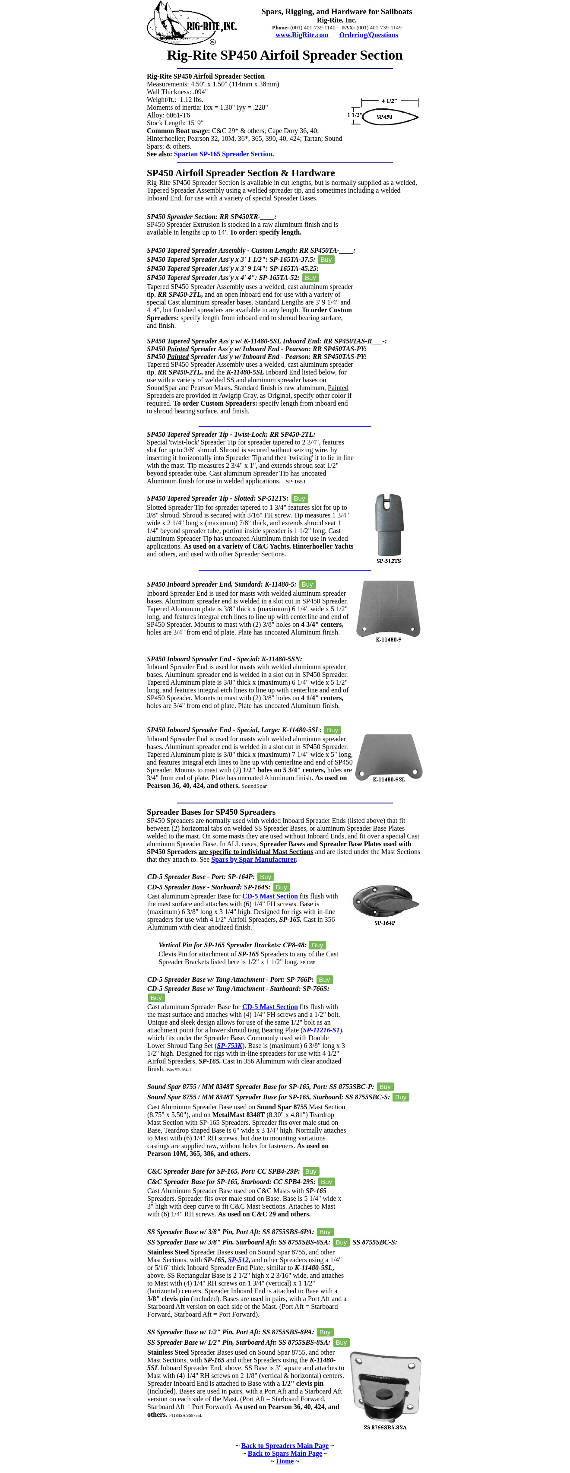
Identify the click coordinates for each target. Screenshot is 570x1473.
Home (285, 1461)
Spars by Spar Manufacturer (253, 859)
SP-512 (238, 1259)
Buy (326, 259)
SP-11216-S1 (321, 1030)
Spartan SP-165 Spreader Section (223, 154)
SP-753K (229, 1045)
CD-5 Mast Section (270, 896)
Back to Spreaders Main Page (285, 1445)
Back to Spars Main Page (285, 1453)
